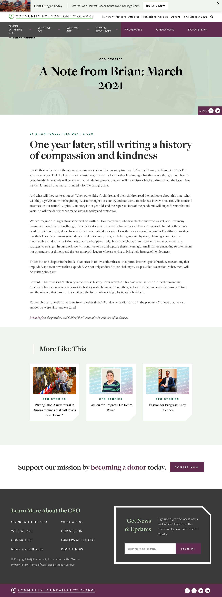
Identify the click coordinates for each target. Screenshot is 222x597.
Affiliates (133, 16)
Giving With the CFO (15, 29)
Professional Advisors (155, 16)
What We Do (44, 29)
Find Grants (133, 29)
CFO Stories (111, 59)
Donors (175, 16)
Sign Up (188, 548)
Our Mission (71, 531)
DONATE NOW (155, 6)
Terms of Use (38, 564)
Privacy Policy (19, 564)
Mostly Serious (66, 564)
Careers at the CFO (78, 540)
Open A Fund (165, 29)
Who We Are (72, 29)
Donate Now (197, 29)
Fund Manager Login (195, 16)
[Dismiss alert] (218, 3)
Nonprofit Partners (114, 16)
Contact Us (21, 540)
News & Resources (103, 29)
